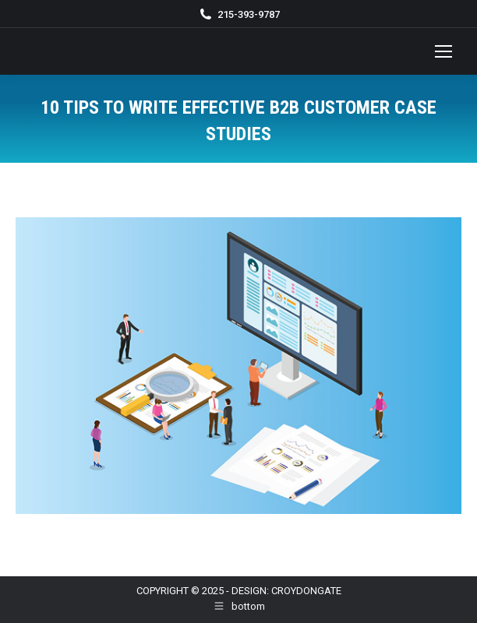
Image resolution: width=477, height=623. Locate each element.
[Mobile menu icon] (443, 51)
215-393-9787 (248, 14)
